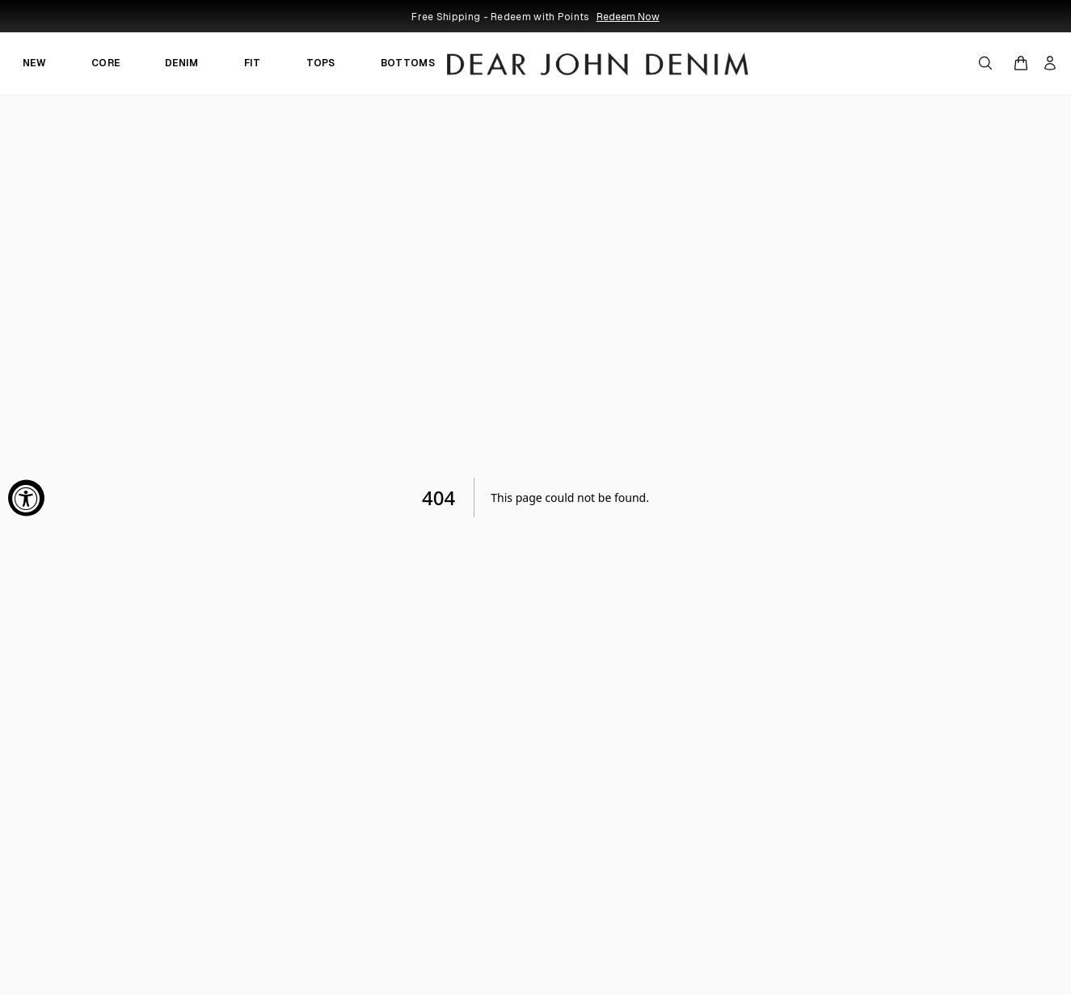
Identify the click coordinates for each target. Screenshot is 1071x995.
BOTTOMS (408, 63)
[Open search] (985, 63)
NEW (34, 63)
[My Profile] (1050, 63)
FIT (252, 63)
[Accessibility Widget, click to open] (26, 497)
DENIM (182, 63)
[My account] (1050, 63)
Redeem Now (628, 17)
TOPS (320, 63)
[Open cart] (1021, 63)
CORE (105, 63)
